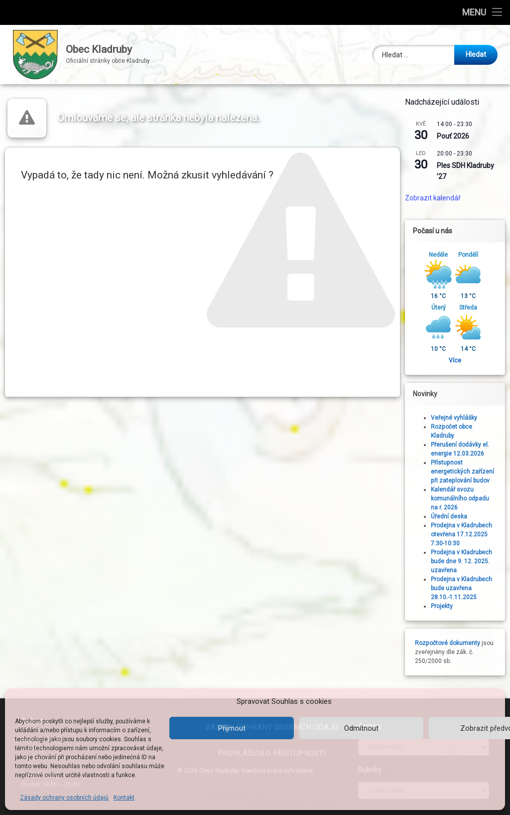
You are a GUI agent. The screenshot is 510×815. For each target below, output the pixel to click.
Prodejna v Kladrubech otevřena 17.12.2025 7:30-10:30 (464, 534)
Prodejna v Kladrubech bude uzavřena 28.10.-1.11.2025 (464, 588)
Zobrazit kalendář (436, 198)
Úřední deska (452, 516)
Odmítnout (361, 728)
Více (458, 360)
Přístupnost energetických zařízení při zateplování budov (465, 471)
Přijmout (232, 728)
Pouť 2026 (456, 136)
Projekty (445, 606)
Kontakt (124, 797)
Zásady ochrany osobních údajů (64, 797)
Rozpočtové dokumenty (450, 643)
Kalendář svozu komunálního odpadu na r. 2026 (463, 498)
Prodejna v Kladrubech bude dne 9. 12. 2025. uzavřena (464, 561)
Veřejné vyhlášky (457, 417)
